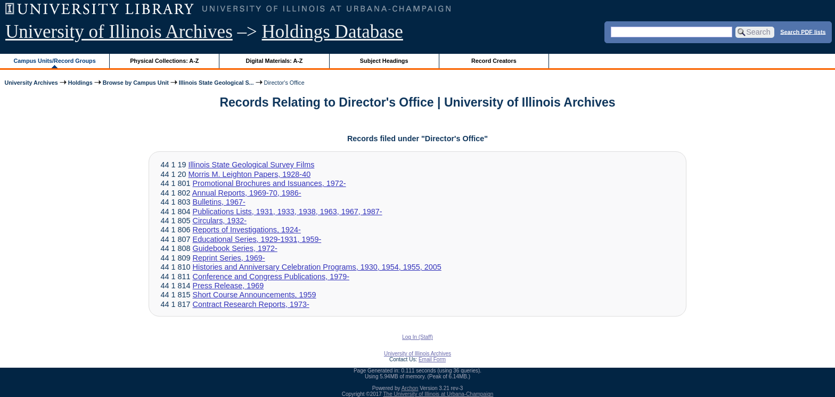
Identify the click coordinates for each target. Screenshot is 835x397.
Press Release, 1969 (228, 285)
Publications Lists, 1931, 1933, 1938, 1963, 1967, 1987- (287, 211)
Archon (410, 388)
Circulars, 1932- (220, 220)
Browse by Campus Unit (136, 82)
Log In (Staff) (417, 337)
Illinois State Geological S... (216, 82)
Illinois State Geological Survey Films (252, 164)
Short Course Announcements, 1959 (254, 294)
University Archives (31, 82)
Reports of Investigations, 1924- (247, 229)
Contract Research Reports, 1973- (251, 304)
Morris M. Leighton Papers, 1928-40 (250, 174)
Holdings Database (332, 31)
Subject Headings (384, 61)
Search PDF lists (802, 31)
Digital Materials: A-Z (273, 61)
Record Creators (494, 61)
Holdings (80, 82)
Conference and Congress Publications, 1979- (271, 276)
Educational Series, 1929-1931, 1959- (257, 239)
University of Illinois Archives (119, 31)
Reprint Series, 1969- (229, 258)
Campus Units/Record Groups (55, 61)
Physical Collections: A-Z (164, 61)
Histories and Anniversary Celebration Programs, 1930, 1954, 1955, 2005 (317, 267)
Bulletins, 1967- (219, 202)
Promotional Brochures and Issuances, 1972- (269, 183)
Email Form (432, 359)
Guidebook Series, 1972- (235, 248)
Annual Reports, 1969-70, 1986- (246, 193)
